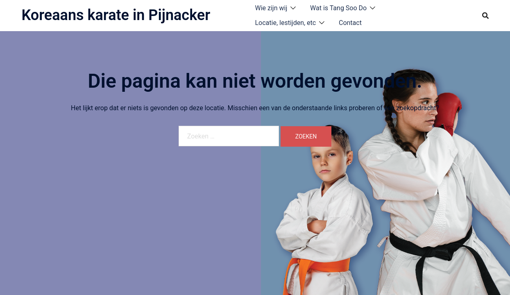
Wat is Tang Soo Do (338, 8)
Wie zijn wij (271, 8)
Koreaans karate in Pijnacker (116, 15)
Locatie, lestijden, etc (285, 23)
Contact (350, 23)
